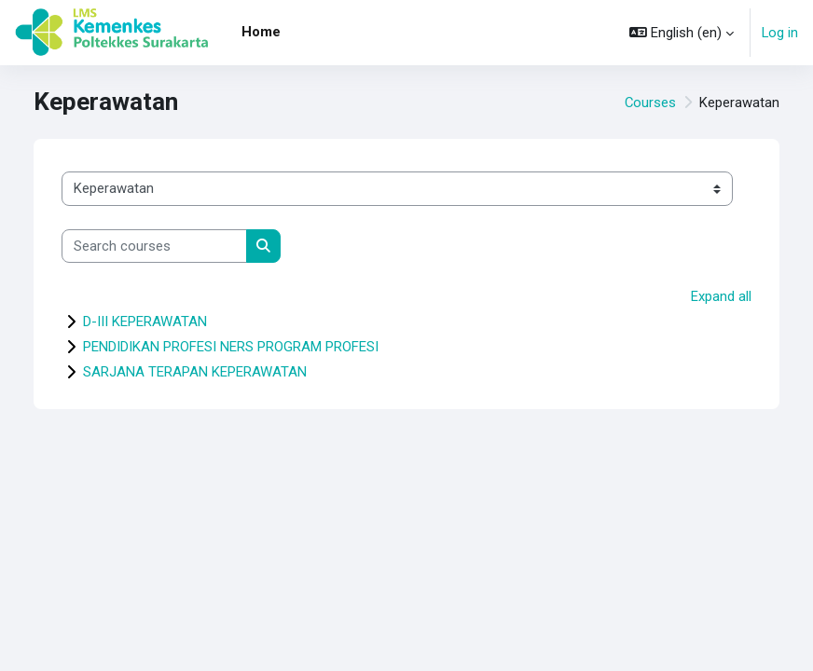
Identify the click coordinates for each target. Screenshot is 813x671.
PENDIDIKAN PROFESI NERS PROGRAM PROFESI (231, 346)
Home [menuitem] (261, 31)
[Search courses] (154, 246)
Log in (780, 32)
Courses (650, 102)
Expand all (721, 296)
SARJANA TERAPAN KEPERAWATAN (195, 371)
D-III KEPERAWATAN (145, 321)
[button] (681, 32)
